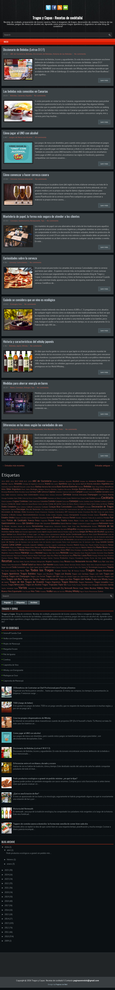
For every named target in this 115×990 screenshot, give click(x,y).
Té (87, 567)
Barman (65, 486)
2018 (21, 481)
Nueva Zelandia (74, 553)
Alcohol (75, 481)
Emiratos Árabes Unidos (47, 515)
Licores (104, 542)
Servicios (72, 565)
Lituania (47, 545)
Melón (10, 550)
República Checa (58, 561)
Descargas (20, 509)
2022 (7, 883)
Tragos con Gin (52, 576)
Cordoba (86, 501)
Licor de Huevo (29, 539)
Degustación (6, 509)
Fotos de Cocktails (17, 520)
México (34, 550)
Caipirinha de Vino (11, 665)
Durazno (5, 515)
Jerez (55, 532)
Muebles (110, 550)
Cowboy (6, 659)
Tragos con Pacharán (96, 576)
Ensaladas (83, 515)
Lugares (54, 545)
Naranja (25, 552)
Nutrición (100, 553)
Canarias (21, 95)
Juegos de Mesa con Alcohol (20, 137)
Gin (23, 523)
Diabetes (110, 509)
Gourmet (46, 523)
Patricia (30, 555)
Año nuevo (54, 484)
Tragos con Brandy (62, 574)
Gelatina (19, 523)
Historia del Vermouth (23, 808)
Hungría (50, 529)
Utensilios (103, 585)
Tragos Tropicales (50, 584)
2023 (25, 481)
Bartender (73, 486)
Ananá (47, 483)
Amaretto (18, 483)
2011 (7, 932)
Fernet (72, 517)
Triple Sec (62, 584)
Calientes (59, 492)
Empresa (59, 515)
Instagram (95, 529)
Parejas (24, 555)
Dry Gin (94, 512)
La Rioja (29, 534)
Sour (32, 567)
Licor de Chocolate (75, 537)
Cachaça (33, 492)
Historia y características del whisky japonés (28, 341)
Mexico (28, 550)
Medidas (4, 550)
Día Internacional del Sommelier (95, 509)
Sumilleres (64, 567)
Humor (43, 529)
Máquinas (13, 547)
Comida (51, 501)
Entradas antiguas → (104, 465)
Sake (107, 561)
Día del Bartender (33, 509)
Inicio (6, 41)
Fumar (96, 520)
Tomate (58, 570)
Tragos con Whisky (99, 579)
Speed (36, 567)
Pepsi (48, 555)
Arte (111, 484)
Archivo (33, 603)
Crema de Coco (43, 504)
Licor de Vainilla (45, 542)
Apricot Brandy (87, 484)
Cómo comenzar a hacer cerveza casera (26, 174)
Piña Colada (81, 555)
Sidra (92, 565)
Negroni (45, 553)
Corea (91, 501)
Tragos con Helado (66, 576)
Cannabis (105, 492)
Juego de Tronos (74, 532)
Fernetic (78, 518)
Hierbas (94, 526)
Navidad (38, 553)
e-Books (12, 515)
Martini (84, 547)
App (74, 484)
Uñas (89, 585)
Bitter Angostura (14, 489)
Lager (35, 534)
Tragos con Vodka (82, 579)
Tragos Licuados (101, 582)
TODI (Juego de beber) (23, 703)
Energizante (74, 515)
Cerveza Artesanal (25, 179)
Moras (105, 550)
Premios (56, 558)
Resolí (73, 561)
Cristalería (11, 506)
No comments (80, 54)
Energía (27, 387)
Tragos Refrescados (16, 584)
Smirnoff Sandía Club (12, 633)
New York (52, 553)
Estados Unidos (8, 517)
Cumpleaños (37, 507)
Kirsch (19, 534)
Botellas (75, 489)
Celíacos (42, 495)
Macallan (70, 545)
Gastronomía (24, 221)
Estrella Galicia (26, 518)
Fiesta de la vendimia (95, 518)
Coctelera (9, 501)
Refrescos (33, 561)
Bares (12, 387)
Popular (7, 603)
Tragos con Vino (66, 579)
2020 (7, 892)
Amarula (41, 484)
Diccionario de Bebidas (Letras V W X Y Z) (31, 748)
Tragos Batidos (28, 573)
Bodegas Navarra (44, 489)
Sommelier (21, 567)
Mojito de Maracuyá (11, 643)
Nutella (93, 553)
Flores (4, 520)
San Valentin (48, 564)
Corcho (81, 501)
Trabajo (82, 571)
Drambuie (86, 512)
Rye (103, 561)
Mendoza (15, 550)
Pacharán (9, 555)
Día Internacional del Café (74, 509)
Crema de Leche (54, 504)
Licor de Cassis (61, 537)
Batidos (80, 487)
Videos (100, 587)
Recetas (7, 561)
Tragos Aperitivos (10, 573)
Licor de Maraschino (95, 539)
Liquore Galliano (37, 545)
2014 (3, 481)
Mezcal (39, 550)
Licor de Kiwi (40, 539)
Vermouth (47, 588)
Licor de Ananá (14, 537)
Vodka (49, 591)
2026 (7, 847)
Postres (50, 558)
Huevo (38, 529)
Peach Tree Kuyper (40, 555)
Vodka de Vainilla (59, 591)
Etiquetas (43, 518)
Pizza (105, 555)
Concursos (65, 501)
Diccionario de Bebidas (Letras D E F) (24, 49)
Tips (42, 221)
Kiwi (24, 534)
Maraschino (29, 547)
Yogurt (82, 591)
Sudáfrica (47, 567)
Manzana (5, 547)
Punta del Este (95, 558)
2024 (30, 481)
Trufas (74, 585)
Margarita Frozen (10, 649)
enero (9, 864)
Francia (31, 520)
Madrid (76, 545)
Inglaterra (87, 529)
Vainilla (110, 585)
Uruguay (95, 585)
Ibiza (54, 529)
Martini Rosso (102, 547)
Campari (79, 491)
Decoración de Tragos (102, 506)
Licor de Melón (108, 539)
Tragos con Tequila (31, 579)
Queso (104, 558)
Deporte (13, 509)
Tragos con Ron (14, 579)
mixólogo (85, 550)
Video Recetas (90, 588)
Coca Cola (84, 498)
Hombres (18, 529)
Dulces (111, 512)
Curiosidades (22, 262)
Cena (47, 495)
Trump (78, 585)
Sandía (61, 565)
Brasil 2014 (109, 489)
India (65, 529)
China (30, 498)
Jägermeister (32, 532)
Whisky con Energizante (13, 670)
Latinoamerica (55, 534)
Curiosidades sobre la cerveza (20, 258)
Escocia (96, 515)
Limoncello (26, 545)
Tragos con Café (96, 574)
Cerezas (52, 495)
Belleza (102, 487)
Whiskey (68, 591)
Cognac (16, 501)
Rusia (100, 561)
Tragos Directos (69, 581)
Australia (5, 487)
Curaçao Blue (55, 506)
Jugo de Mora (109, 532)
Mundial (11, 553)
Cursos (75, 507)
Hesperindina (48, 526)
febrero (10, 859)
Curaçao (45, 507)
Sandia (56, 565)
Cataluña (13, 495)
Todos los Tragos (42, 570)
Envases (90, 515)
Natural (32, 553)
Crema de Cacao (14, 504)
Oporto (110, 553)
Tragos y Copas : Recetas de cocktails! (57, 17)
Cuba (18, 507)
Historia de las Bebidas (62, 54)
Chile (20, 498)
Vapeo (16, 588)
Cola (30, 501)
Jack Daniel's (23, 532)
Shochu (83, 565)
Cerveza (13, 179)
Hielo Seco (76, 526)
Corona (97, 501)
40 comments (40, 137)
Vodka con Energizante (12, 638)
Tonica (64, 570)
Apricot (78, 484)
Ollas (105, 553)
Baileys (38, 486)
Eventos (57, 517)
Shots (88, 565)
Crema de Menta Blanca (70, 504)
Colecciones (36, 501)
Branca (90, 489)
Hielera (64, 526)
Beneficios (109, 486)
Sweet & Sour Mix (74, 567)
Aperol (70, 484)
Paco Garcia (18, 555)
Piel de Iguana (9, 654)
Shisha (78, 565)
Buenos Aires (13, 492)
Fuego (91, 520)
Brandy (96, 489)
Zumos (100, 591)
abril (9, 850)
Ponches (36, 558)
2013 (7, 923)
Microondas (56, 550)
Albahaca (62, 481)
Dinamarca (30, 512)
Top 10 (70, 570)
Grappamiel (95, 523)
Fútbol (102, 520)
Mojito (90, 550)
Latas (47, 534)
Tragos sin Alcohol (33, 584)
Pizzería (110, 555)
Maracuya (20, 547)
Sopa (27, 567)
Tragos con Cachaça (80, 574)
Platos (16, 558)
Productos (64, 558)
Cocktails (107, 498)
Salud (24, 564)
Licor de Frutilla (17, 539)
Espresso (110, 515)
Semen (66, 565)
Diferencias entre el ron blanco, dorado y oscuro (34, 763)
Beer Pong (95, 487)
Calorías (65, 492)
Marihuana (61, 547)
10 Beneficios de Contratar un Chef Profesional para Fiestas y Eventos (44, 688)
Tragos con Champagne (19, 576)
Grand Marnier (66, 523)
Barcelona (52, 486)
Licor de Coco (88, 537)
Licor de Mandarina (52, 539)
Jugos (4, 534)
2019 (7, 896)
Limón (18, 544)
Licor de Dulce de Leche (101, 537)
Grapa (74, 523)
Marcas (37, 547)
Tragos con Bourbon (45, 574)
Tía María (20, 570)
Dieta (24, 512)
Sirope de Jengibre (101, 565)
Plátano (10, 558)
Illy (62, 529)
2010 (7, 936)
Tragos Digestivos (53, 582)
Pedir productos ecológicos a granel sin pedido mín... (28, 853)
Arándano (97, 484)
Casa (3, 495)
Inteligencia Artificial (106, 529)
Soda (14, 567)
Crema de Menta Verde (87, 504)
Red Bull (16, 561)
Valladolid (10, 588)
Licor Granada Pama (59, 542)
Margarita (44, 547)
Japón (19, 346)
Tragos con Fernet (37, 576)
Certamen (59, 495)
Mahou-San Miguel (86, 545)
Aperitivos (63, 483)
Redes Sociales (25, 561)
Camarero (71, 492)
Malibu (96, 545)
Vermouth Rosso (71, 588)
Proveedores (79, 558)
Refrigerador (41, 561)
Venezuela (31, 588)
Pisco (89, 555)
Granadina (55, 523)
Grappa (87, 523)
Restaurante (35, 221)
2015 (8, 481)
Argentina (105, 483)
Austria (10, 487)
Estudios (35, 517)
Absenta (55, 481)
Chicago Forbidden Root (9, 498)
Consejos (14, 221)
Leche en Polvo (87, 534)
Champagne (92, 494)
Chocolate (42, 498)
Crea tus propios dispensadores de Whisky (32, 718)
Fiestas (106, 517)
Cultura (29, 507)
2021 (7, 887)
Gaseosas (109, 520)
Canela (98, 491)
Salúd (30, 564)
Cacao (27, 492)
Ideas (58, 529)
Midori (63, 550)
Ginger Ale (38, 523)
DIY (66, 512)
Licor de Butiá (38, 537)
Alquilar (11, 484)
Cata (12, 429)
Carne (111, 492)
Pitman (100, 555)
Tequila (110, 567)
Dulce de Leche (103, 512)
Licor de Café (49, 537)
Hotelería (31, 529)
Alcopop (82, 481)
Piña (75, 555)
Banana (45, 486)
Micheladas (47, 550)
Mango (110, 545)
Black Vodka (25, 489)
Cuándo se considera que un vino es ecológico (29, 299)
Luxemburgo (61, 545)
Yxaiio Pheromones (91, 591)
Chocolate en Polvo (53, 498)
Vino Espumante (36, 429)
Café (39, 491)
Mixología (78, 550)
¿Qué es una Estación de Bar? (26, 793)
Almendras (109, 481)
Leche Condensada (73, 534)
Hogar (12, 529)
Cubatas (23, 507)
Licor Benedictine (100, 534)
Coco (4, 501)
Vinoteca (43, 591)
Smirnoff (9, 567)
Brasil (102, 489)
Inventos (5, 532)
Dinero (37, 512)
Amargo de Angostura (30, 484)
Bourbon (82, 489)
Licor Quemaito (72, 542)
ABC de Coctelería (17, 54)
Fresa (37, 520)
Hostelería (24, 529)
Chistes (35, 498)
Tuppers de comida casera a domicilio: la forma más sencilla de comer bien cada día (50, 824)
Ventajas (39, 588)
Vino (20, 304)
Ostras (4, 555)
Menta (21, 550)
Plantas (4, 558)
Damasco (88, 507)
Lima (11, 544)
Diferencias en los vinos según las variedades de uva (32, 424)
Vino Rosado (49, 429)
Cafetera (44, 492)
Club (78, 498)
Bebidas (29, 54)
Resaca (67, 561)
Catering (20, 495)
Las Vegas (41, 534)
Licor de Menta (8, 542)
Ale (87, 481)
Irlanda (11, 532)
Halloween (103, 523)
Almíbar (5, 484)
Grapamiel (81, 523)
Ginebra (30, 523)
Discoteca (51, 512)
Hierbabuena (85, 526)
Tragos (90, 570)
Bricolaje (5, 492)
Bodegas (34, 489)
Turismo (84, 585)
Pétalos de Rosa (67, 555)
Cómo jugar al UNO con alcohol (20, 132)
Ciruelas (63, 498)
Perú (56, 555)
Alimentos (101, 481)
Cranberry (103, 501)
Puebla (86, 558)
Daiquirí (81, 506)
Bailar (33, 487)
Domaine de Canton (75, 512)
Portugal (44, 558)
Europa (49, 517)
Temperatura (102, 567)
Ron (95, 561)
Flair (111, 517)
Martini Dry (91, 547)
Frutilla (64, 520)
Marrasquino (76, 547)
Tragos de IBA (17, 581)
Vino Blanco (24, 429)
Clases (69, 498)
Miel (68, 550)
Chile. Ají (25, 498)
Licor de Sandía (33, 542)
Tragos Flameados (86, 582)
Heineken (14, 526)
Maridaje (52, 547)
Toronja (76, 571)
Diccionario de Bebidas (42, 54)
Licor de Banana (26, 537)
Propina (71, 558)
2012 (7, 927)
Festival (84, 518)
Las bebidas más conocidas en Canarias (25, 91)
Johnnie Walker (63, 532)
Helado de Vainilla (24, 526)
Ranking (110, 558)
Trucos (69, 585)
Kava (14, 534)
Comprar (58, 501)
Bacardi (17, 486)
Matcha (110, 547)
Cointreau (24, 501)
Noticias (64, 552)
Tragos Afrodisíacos (104, 570)
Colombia (44, 501)
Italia (17, 532)
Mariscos (68, 547)
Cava (25, 494)
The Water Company (9, 571)
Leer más (104, 80)
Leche (62, 534)
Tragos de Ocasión (34, 581)
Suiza (58, 567)
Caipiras (51, 491)
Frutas (57, 520)
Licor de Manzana (66, 539)
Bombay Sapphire (57, 489)
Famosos (65, 517)
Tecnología (92, 567)
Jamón (39, 532)
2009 (7, 941)
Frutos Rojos (73, 520)
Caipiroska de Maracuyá (13, 680)
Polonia (22, 558)
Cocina (92, 498)
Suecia (53, 567)
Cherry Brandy (107, 494)
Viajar (81, 588)
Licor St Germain (84, 542)
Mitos (72, 550)
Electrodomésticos (30, 515)
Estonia (18, 518)
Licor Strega (95, 542)
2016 (12, 481)
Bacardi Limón (25, 487)
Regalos (49, 561)
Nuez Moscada (86, 553)
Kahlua (9, 534)
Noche (58, 553)
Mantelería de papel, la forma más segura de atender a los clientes (41, 216)
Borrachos (67, 489)
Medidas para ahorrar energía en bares (25, 383)
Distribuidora (59, 512)
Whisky (25, 346)
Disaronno (43, 512)
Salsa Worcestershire (14, 565)
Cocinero (98, 498)
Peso (60, 555)
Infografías (71, 529)
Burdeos (22, 492)
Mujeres (5, 553)
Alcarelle (69, 481)
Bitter (4, 489)
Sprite (40, 567)
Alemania (92, 481)
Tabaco (83, 567)
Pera (52, 555)
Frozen (51, 520)
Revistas (89, 561)
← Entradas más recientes (13, 465)
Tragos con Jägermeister (81, 576)
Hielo (69, 526)
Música (17, 553)
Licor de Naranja (21, 542)
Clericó (74, 498)
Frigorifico (44, 520)
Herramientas (37, 526)
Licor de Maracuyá (80, 539)
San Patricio (38, 564)
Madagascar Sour (10, 675)
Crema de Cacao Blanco (29, 504)
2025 (7, 870)
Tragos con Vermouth (49, 579)
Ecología (14, 304)
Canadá (85, 492)
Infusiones (80, 529)
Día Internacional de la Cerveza (53, 509)
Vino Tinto (59, 429)
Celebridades (33, 494)
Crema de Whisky (101, 504)
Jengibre (50, 532)
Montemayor (98, 550)
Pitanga (94, 555)
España (29, 95)
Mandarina (103, 545)
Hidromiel (57, 526)
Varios (23, 588)
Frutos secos (84, 520)
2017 (16, 481)
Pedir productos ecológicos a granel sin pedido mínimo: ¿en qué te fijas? (45, 778)
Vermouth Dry (58, 588)
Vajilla (4, 588)
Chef (100, 495)
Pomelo (29, 558)
